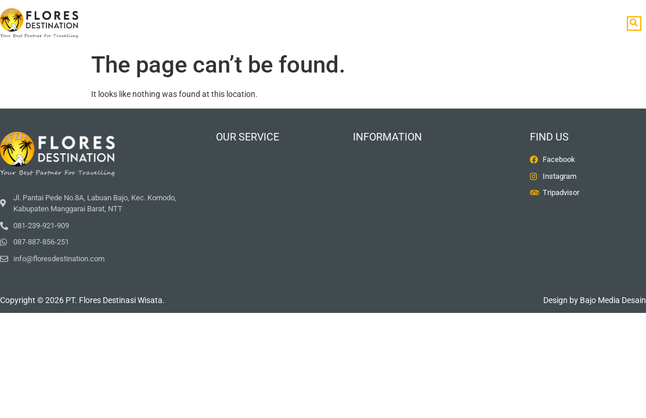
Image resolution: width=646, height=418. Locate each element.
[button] (634, 23)
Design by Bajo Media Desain (594, 300)
